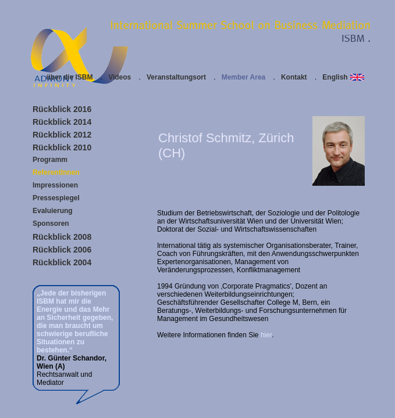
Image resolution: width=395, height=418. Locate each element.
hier (266, 335)
